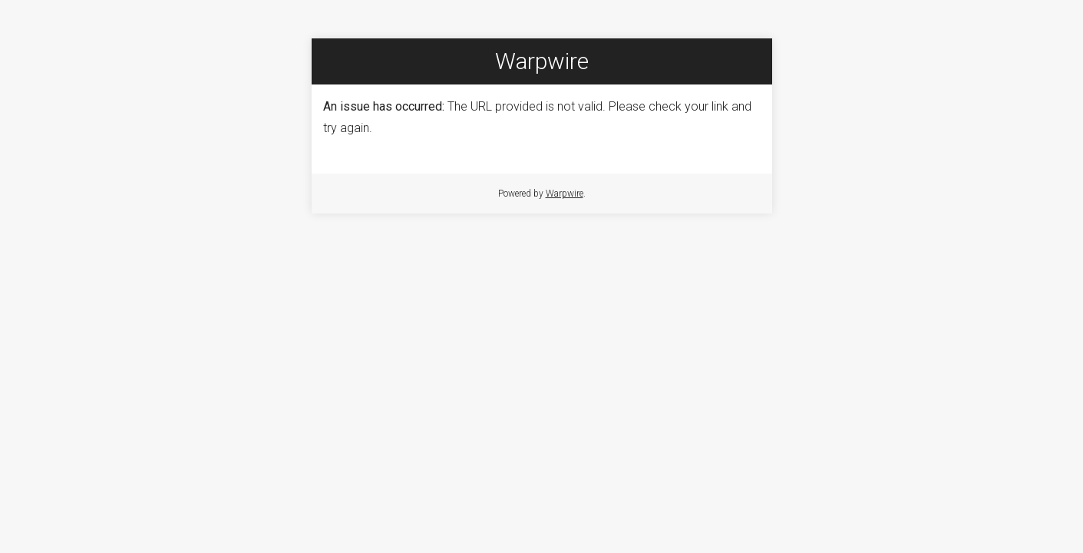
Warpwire (564, 193)
